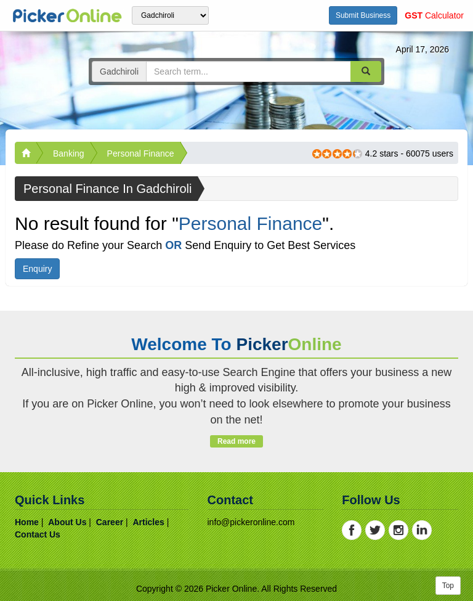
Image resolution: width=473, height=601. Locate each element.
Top (448, 585)
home (27, 522)
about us (67, 522)
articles (148, 522)
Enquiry (37, 269)
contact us (37, 534)
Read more (236, 441)
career (109, 522)
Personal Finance (140, 153)
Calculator (434, 15)
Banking (68, 153)
